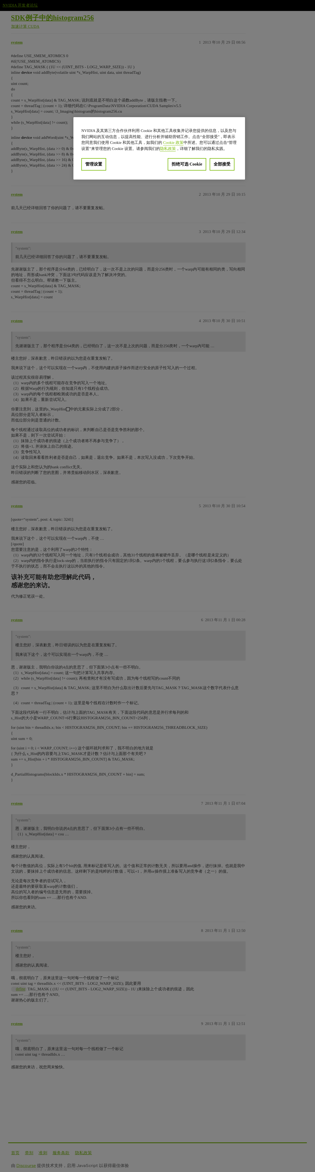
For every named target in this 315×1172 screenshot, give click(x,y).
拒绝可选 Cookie (187, 164)
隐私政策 (168, 148)
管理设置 (93, 164)
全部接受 (222, 164)
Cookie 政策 (173, 142)
